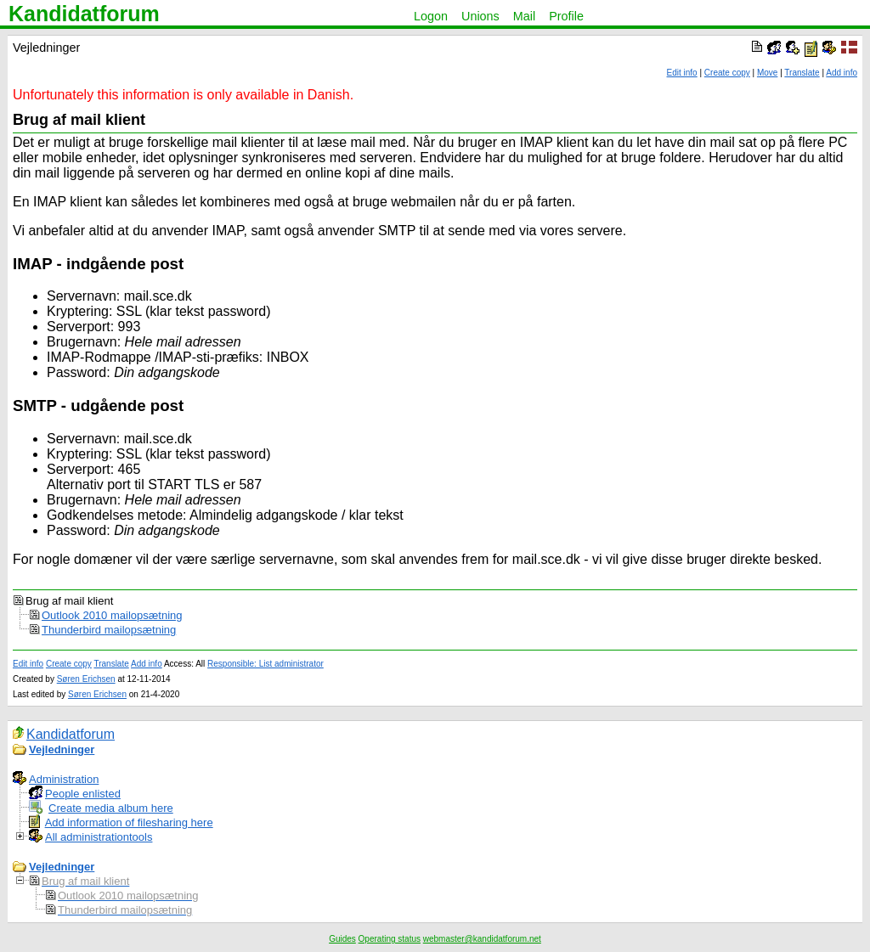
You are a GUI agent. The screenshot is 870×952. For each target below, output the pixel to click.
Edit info (682, 72)
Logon (431, 16)
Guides (342, 939)
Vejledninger (61, 749)
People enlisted (83, 793)
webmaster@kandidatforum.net (482, 939)
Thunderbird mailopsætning (109, 629)
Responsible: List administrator (265, 663)
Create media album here (110, 808)
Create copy (727, 72)
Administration (64, 779)
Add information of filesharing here (129, 822)
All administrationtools (98, 837)
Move (767, 72)
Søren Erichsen (86, 679)
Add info (841, 72)
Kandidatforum (84, 13)
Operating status (390, 939)
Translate (801, 72)
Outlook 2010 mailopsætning (112, 615)
